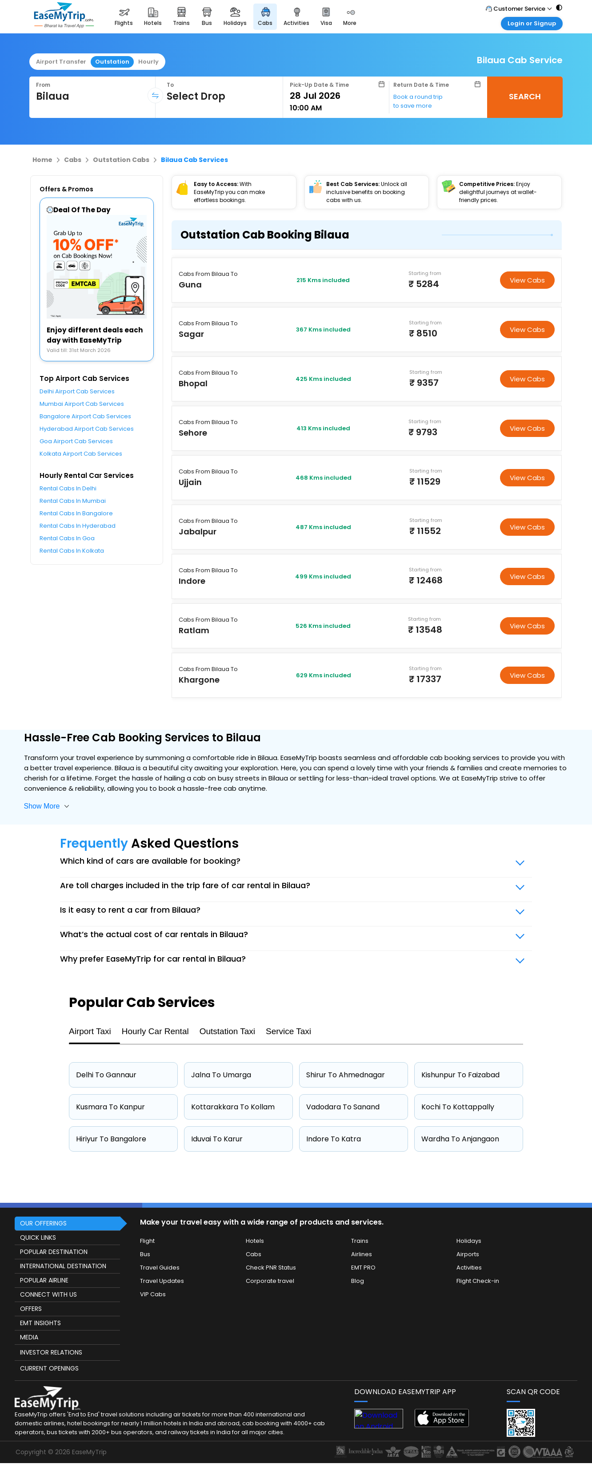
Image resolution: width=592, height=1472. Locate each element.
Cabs (72, 159)
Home (42, 159)
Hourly (148, 61)
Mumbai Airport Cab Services (82, 404)
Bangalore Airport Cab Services (85, 416)
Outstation (112, 61)
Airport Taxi (90, 1031)
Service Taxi (288, 1031)
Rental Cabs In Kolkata (72, 550)
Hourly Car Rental (155, 1031)
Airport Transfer (61, 61)
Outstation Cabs (121, 159)
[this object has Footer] (296, 1336)
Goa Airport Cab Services (76, 441)
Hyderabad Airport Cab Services (87, 429)
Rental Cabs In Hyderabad (78, 526)
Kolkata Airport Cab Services (81, 453)
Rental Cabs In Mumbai (73, 501)
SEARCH (525, 96)
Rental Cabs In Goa (67, 538)
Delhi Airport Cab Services (77, 391)
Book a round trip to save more (418, 101)
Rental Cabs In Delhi (68, 488)
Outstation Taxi (227, 1031)
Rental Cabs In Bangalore (76, 513)
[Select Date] (337, 95)
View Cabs (527, 280)
